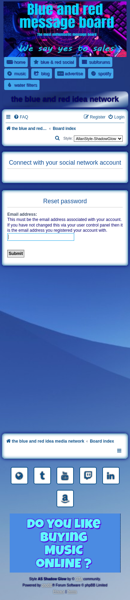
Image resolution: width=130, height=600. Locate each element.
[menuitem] (21, 117)
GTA (79, 579)
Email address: (22, 214)
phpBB (47, 585)
